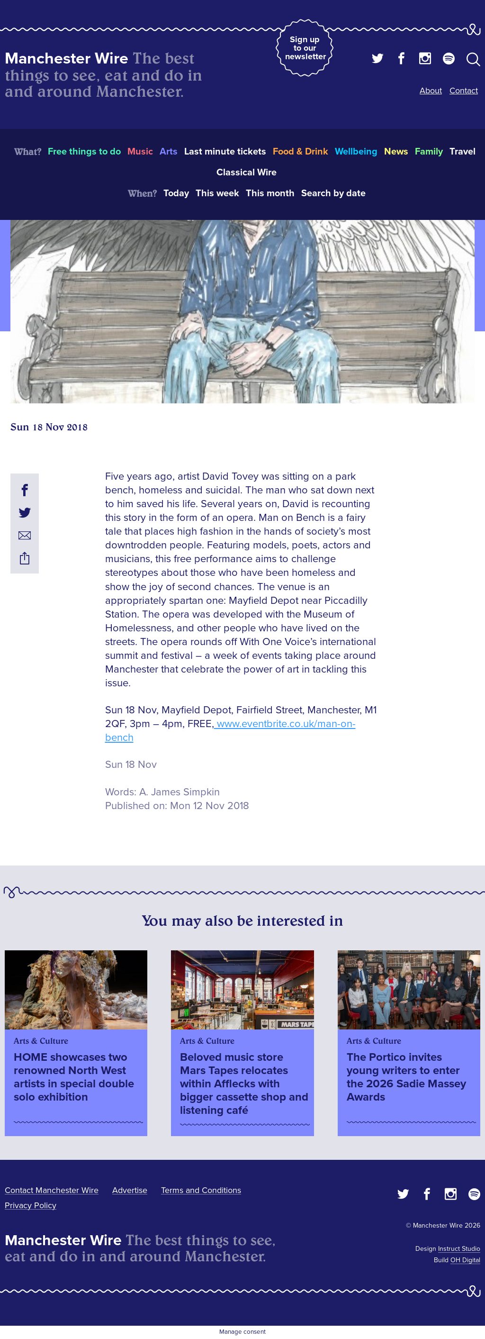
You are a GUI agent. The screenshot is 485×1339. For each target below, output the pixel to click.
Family (429, 151)
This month (270, 193)
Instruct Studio (459, 1249)
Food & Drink (300, 151)
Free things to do (84, 151)
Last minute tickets (225, 151)
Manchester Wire (66, 58)
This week (217, 193)
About (431, 90)
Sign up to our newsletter (305, 48)
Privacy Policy (30, 1205)
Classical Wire (246, 172)
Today (176, 193)
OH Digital (465, 1260)
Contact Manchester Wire (52, 1190)
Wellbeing (356, 151)
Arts (169, 151)
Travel (462, 151)
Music (140, 151)
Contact (463, 90)
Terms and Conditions (201, 1190)
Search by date (333, 193)
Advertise (129, 1190)
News (396, 151)
